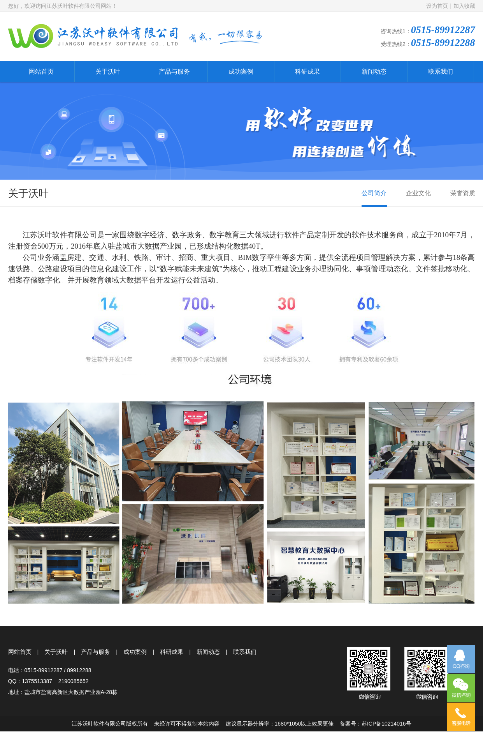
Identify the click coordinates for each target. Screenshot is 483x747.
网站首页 (41, 71)
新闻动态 (374, 71)
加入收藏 (464, 6)
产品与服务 (174, 71)
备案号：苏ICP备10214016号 (375, 724)
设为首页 (437, 6)
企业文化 (418, 198)
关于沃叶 (107, 71)
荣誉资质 (462, 198)
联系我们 (440, 71)
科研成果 (307, 71)
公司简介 (374, 198)
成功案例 (240, 71)
